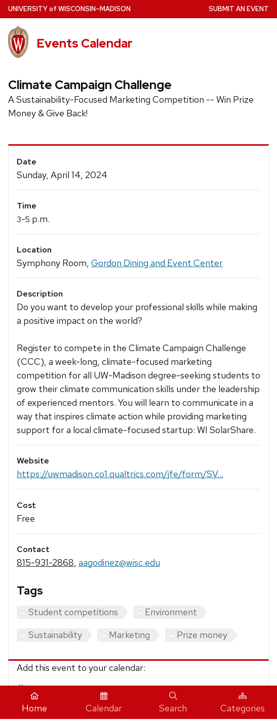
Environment (171, 612)
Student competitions (73, 612)
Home (34, 703)
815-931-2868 (45, 562)
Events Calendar (84, 43)
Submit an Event (239, 9)
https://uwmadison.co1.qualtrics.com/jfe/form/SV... (120, 474)
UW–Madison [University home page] (69, 9)
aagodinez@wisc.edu (119, 562)
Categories (242, 703)
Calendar (104, 703)
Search (173, 703)
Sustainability (55, 635)
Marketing (129, 635)
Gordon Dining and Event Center (157, 263)
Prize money (202, 635)
